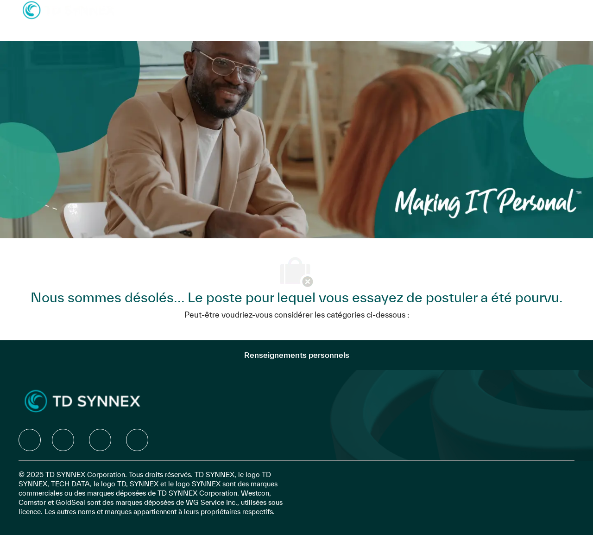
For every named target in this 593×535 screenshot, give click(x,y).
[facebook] (30, 440)
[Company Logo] (68, 9)
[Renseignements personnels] (297, 355)
